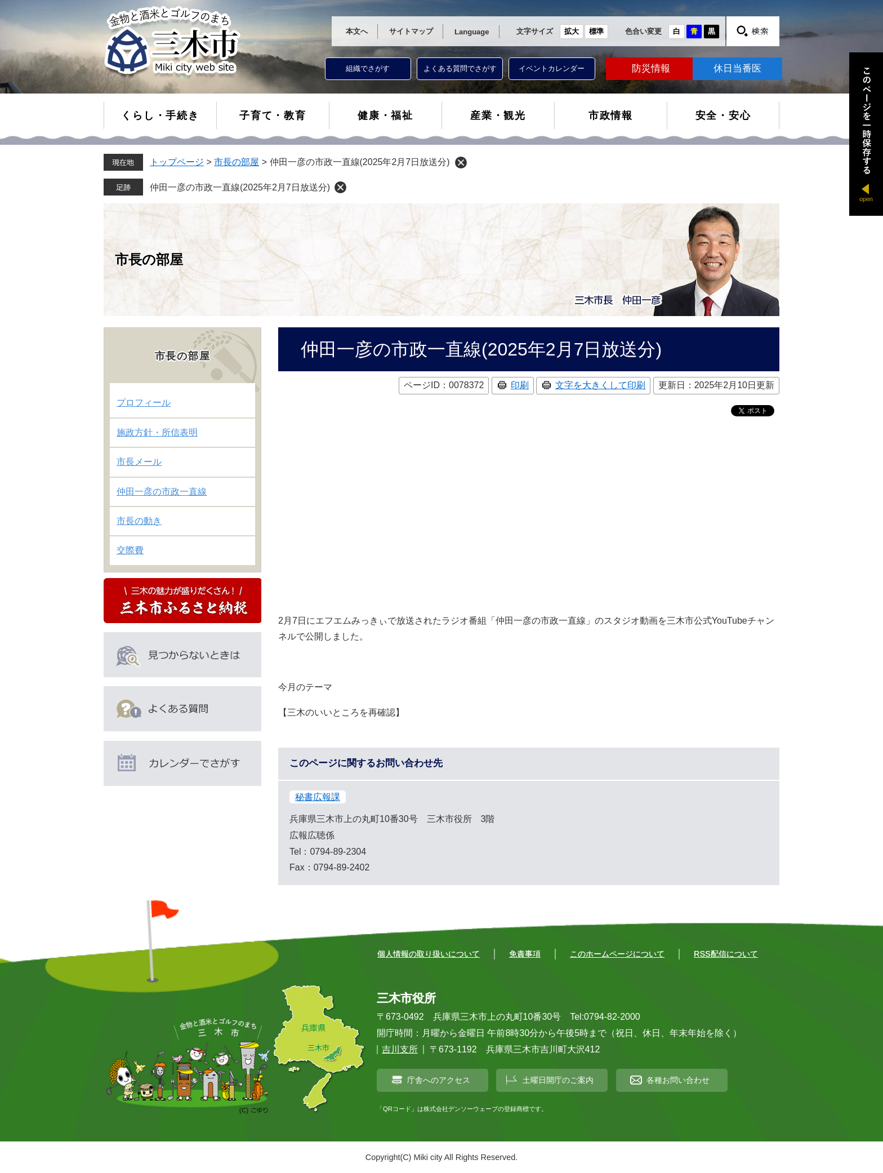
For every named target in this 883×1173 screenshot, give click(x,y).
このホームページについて (617, 953)
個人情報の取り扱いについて (428, 953)
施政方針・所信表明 (157, 432)
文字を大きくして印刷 (600, 385)
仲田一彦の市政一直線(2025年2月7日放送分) (240, 187)
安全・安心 (723, 115)
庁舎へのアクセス (438, 1080)
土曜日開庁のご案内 (558, 1080)
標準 (596, 31)
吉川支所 (400, 1049)
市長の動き (139, 521)
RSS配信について (726, 953)
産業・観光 (498, 115)
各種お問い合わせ (678, 1080)
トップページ (177, 162)
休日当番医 (737, 68)
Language (471, 32)
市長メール (139, 461)
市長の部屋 (236, 162)
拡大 (571, 31)
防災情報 (651, 68)
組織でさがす (368, 68)
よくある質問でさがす (460, 68)
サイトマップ (411, 31)
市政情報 (610, 115)
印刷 (520, 385)
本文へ (357, 31)
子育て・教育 (272, 115)
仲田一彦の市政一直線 (162, 491)
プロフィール (144, 402)
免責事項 (525, 953)
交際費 (130, 550)
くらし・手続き (160, 115)
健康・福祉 (385, 115)
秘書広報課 (317, 797)
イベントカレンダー (552, 68)
